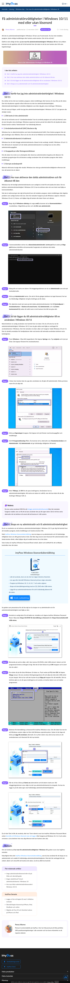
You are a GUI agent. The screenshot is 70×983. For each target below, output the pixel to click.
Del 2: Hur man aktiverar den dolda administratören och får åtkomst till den (31, 77)
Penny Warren (20, 925)
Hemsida (4, 9)
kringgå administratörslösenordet (37, 509)
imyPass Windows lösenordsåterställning (18, 534)
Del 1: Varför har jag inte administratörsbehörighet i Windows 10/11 (28, 74)
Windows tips (20, 9)
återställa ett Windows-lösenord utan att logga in (21, 836)
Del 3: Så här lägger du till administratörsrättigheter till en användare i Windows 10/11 (34, 80)
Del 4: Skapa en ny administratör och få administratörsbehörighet (27, 84)
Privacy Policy (50, 982)
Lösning (11, 9)
